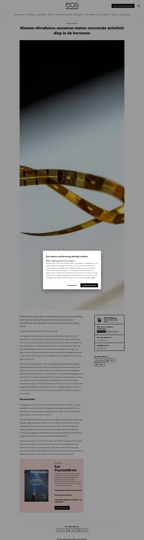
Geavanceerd (72, 285)
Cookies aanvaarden (89, 285)
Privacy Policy (90, 277)
